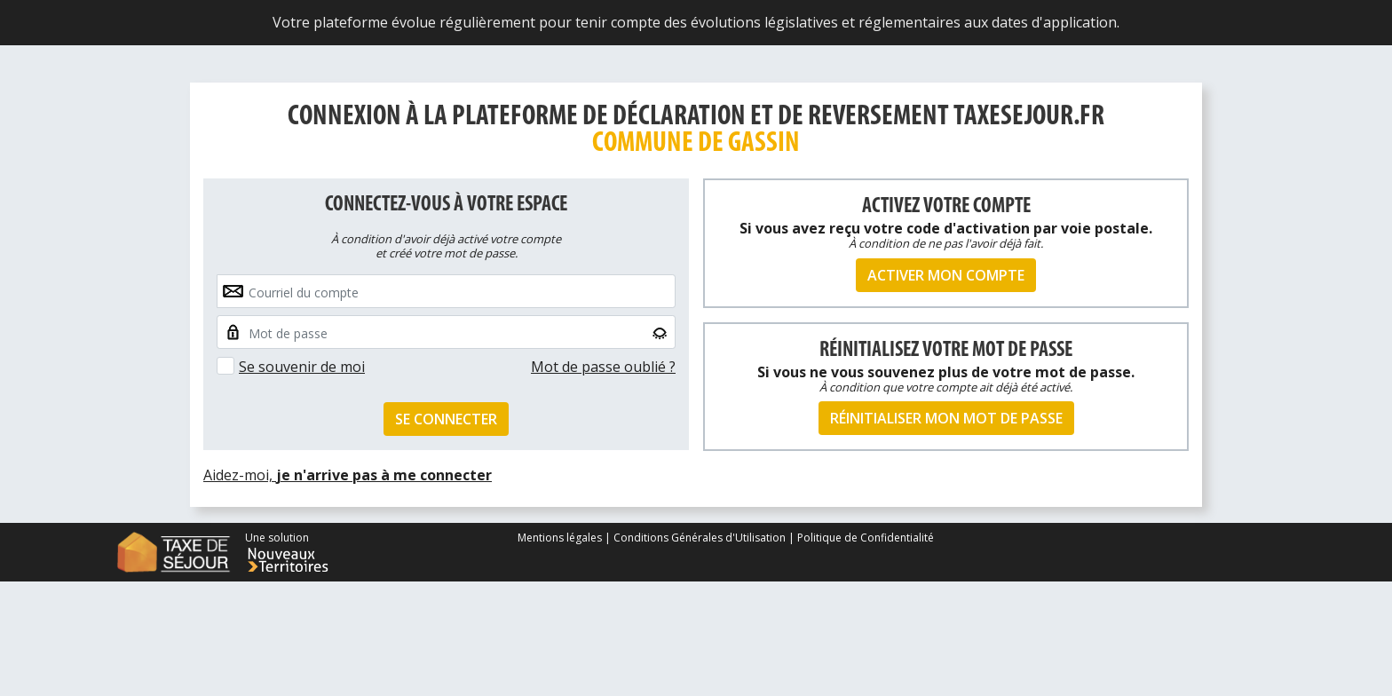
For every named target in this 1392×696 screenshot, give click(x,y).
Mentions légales (561, 537)
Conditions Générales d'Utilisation (699, 537)
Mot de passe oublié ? (603, 366)
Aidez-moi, (347, 475)
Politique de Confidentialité (865, 537)
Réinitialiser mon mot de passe (946, 418)
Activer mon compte (945, 275)
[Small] (446, 332)
